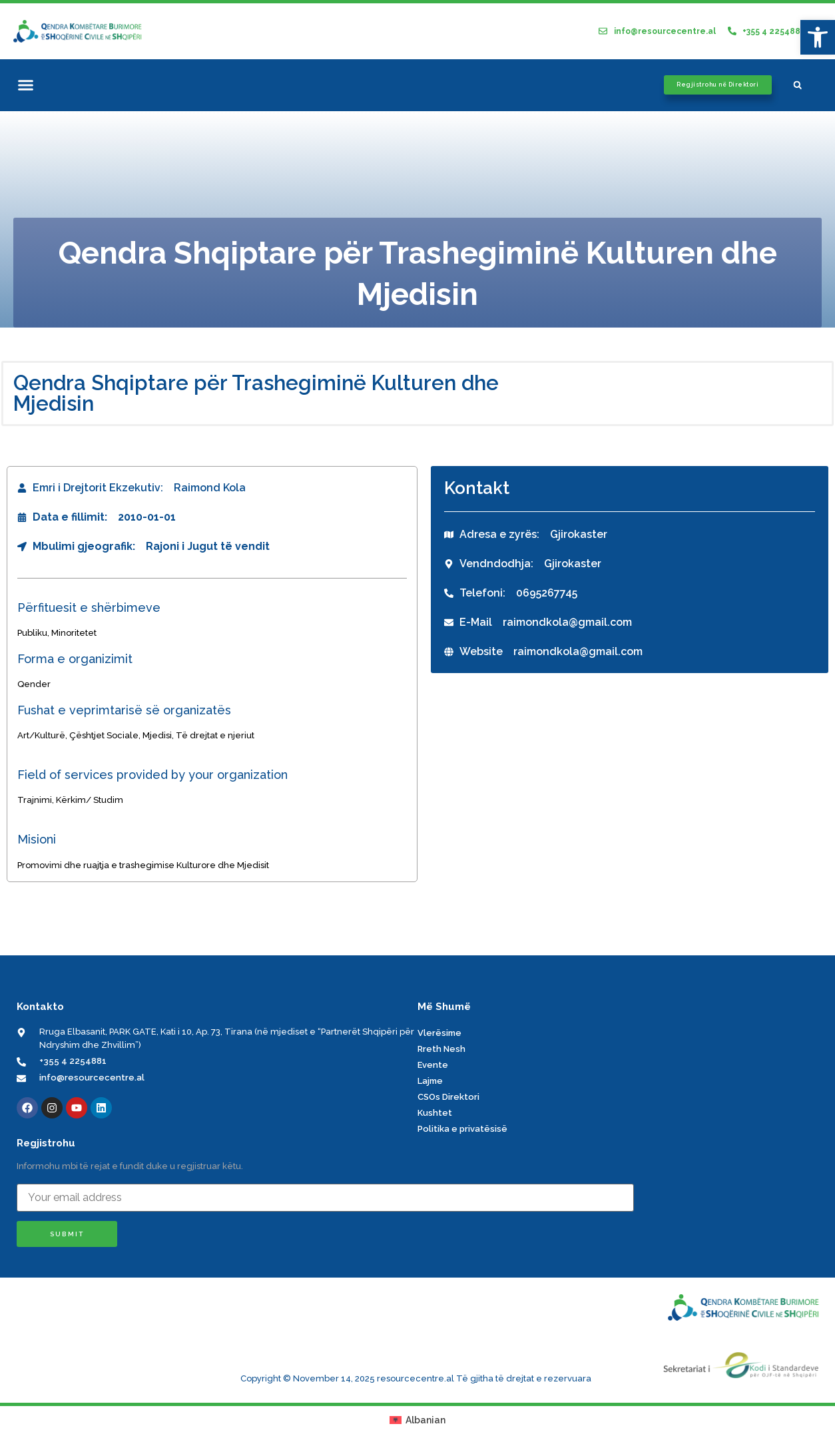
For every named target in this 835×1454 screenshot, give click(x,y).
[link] (817, 37)
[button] (26, 85)
